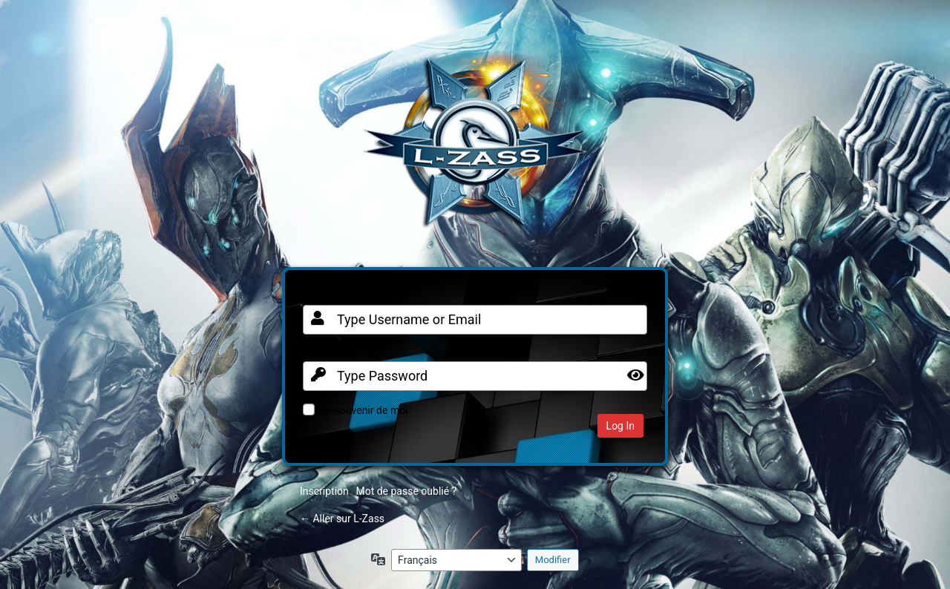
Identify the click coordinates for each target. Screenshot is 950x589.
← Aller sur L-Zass (342, 518)
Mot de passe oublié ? (406, 491)
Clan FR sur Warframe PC (475, 149)
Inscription (324, 491)
